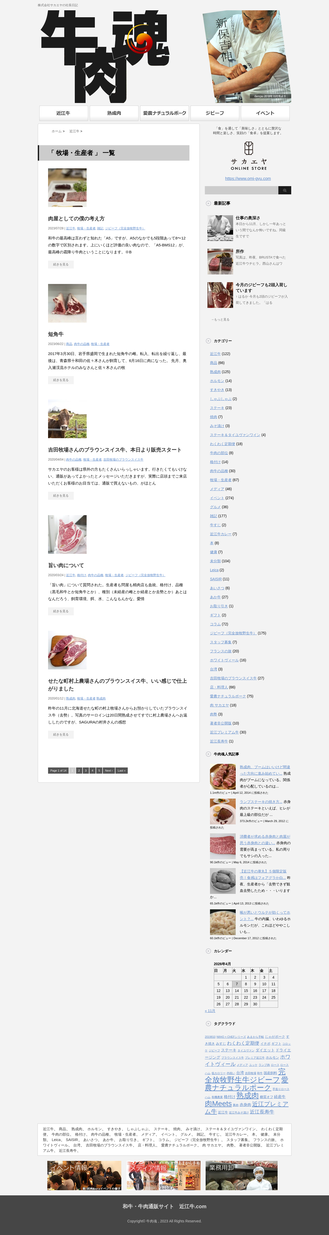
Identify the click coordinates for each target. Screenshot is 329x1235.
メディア (217, 489)
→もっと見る (220, 319)
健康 (213, 552)
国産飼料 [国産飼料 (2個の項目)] (270, 1073)
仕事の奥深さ (248, 218)
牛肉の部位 (219, 453)
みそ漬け (217, 426)
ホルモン (217, 381)
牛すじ (215, 525)
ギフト (215, 615)
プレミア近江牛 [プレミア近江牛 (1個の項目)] (255, 1057)
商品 (69, 344)
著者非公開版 (221, 723)
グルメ (215, 507)
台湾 (213, 669)
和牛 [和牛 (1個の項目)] (260, 1073)
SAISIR (216, 579)
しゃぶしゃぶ (221, 399)
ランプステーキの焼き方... (261, 802)
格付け (81, 575)
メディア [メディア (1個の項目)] (242, 1064)
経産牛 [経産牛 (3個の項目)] (280, 1097)
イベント (217, 498)
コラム (215, 624)
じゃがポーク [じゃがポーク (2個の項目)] (275, 1037)
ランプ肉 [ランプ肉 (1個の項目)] (264, 1064)
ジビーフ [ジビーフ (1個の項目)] (214, 1050)
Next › (109, 770)
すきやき (217, 390)
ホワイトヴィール (224, 660)
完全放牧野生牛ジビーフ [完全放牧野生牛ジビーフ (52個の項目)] (245, 1075)
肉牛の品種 (81, 344)
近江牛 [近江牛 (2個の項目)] (223, 1112)
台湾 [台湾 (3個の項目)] (240, 1073)
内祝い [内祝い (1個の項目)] (231, 1073)
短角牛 (55, 334)
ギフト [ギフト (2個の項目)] (276, 1044)
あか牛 (215, 597)
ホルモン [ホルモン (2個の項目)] (272, 1057)
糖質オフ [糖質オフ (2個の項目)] (266, 1097)
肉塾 (213, 714)
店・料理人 (219, 687)
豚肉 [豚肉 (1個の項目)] (236, 1105)
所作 (240, 251)
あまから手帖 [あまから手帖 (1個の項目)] (255, 1036)
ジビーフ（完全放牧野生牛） (125, 228)
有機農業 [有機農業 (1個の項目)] (217, 1097)
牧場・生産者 (86, 228)
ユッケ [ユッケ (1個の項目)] (253, 1064)
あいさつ (217, 588)
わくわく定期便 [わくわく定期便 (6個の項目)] (243, 1043)
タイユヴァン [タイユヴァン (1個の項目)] (245, 1050)
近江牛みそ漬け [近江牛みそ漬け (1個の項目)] (239, 1112)
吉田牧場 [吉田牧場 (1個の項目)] (250, 1073)
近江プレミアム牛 (224, 732)
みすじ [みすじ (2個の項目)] (221, 1044)
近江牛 (70, 228)
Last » (121, 770)
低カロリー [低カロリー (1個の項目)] (219, 1073)
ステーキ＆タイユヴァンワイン (235, 435)
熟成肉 (70, 698)
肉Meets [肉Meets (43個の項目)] (218, 1103)
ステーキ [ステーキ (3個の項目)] (228, 1050)
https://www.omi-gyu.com (248, 178)
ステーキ (217, 408)
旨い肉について (66, 565)
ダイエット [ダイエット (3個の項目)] (265, 1050)
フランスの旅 (221, 651)
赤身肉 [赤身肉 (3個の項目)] (245, 1105)
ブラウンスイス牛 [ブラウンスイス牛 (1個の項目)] (232, 1057)
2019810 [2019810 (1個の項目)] (210, 1036)
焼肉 (213, 417)
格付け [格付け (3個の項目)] (229, 1097)
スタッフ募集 (221, 642)
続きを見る (61, 264)
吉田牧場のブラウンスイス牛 (123, 459)
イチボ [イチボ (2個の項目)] (265, 1044)
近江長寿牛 (219, 741)
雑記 (100, 228)
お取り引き (219, 606)
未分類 (215, 561)
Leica (214, 570)
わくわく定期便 (222, 444)
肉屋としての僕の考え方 (76, 218)
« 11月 (210, 1011)
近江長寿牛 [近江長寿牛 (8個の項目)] (262, 1112)
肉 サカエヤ (219, 705)
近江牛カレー (221, 534)
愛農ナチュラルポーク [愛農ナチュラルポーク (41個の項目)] (246, 1084)
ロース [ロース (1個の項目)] (275, 1064)
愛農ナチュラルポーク (228, 696)
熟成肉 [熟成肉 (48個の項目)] (247, 1095)
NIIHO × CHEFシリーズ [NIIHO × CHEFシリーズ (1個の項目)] (231, 1036)
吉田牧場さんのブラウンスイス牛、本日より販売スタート (115, 450)
